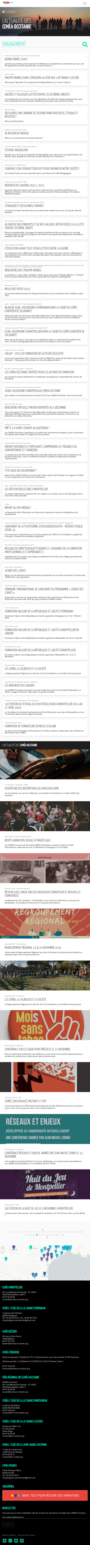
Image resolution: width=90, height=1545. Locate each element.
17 (52, 1232)
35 (53, 1235)
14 (42, 1232)
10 (29, 1232)
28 (30, 1235)
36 (56, 1235)
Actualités (11, 12)
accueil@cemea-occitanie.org (15, 1299)
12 (35, 1232)
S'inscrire (8, 1524)
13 (39, 1232)
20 (62, 1232)
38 (63, 1235)
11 (32, 1232)
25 (78, 1232)
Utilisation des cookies (26, 1535)
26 (81, 1232)
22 (68, 1232)
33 (47, 1235)
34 (50, 1235)
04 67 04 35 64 (8, 1410)
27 (27, 1235)
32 (43, 1235)
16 (48, 1232)
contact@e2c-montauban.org (15, 1412)
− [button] (2, 1251)
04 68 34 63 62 (12, 1318)
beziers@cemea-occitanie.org (15, 1343)
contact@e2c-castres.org (13, 1436)
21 (65, 1232)
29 (33, 1235)
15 (45, 1232)
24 (75, 1232)
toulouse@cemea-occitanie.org (16, 1368)
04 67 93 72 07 (8, 1341)
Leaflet (87, 1279)
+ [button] (2, 1248)
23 (71, 1232)
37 (60, 1235)
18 (55, 1232)
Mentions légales (9, 1535)
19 (58, 1232)
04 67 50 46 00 (8, 1297)
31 (40, 1235)
